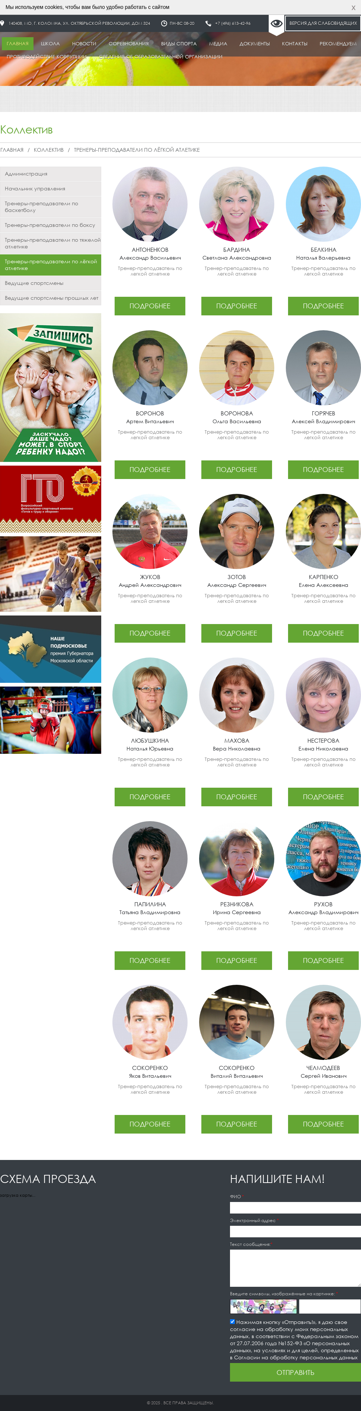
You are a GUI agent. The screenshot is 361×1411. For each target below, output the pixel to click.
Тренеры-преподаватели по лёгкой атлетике (137, 149)
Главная (18, 44)
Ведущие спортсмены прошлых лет (51, 297)
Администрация (26, 173)
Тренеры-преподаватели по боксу (50, 224)
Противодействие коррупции (47, 57)
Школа (50, 44)
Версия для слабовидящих (323, 23)
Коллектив (49, 149)
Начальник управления (35, 188)
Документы (255, 44)
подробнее (150, 306)
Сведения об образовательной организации (161, 57)
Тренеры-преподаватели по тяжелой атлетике (53, 243)
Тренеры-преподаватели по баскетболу (41, 206)
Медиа (218, 44)
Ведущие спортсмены (34, 282)
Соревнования (129, 44)
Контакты (294, 44)
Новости (84, 44)
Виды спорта (179, 44)
